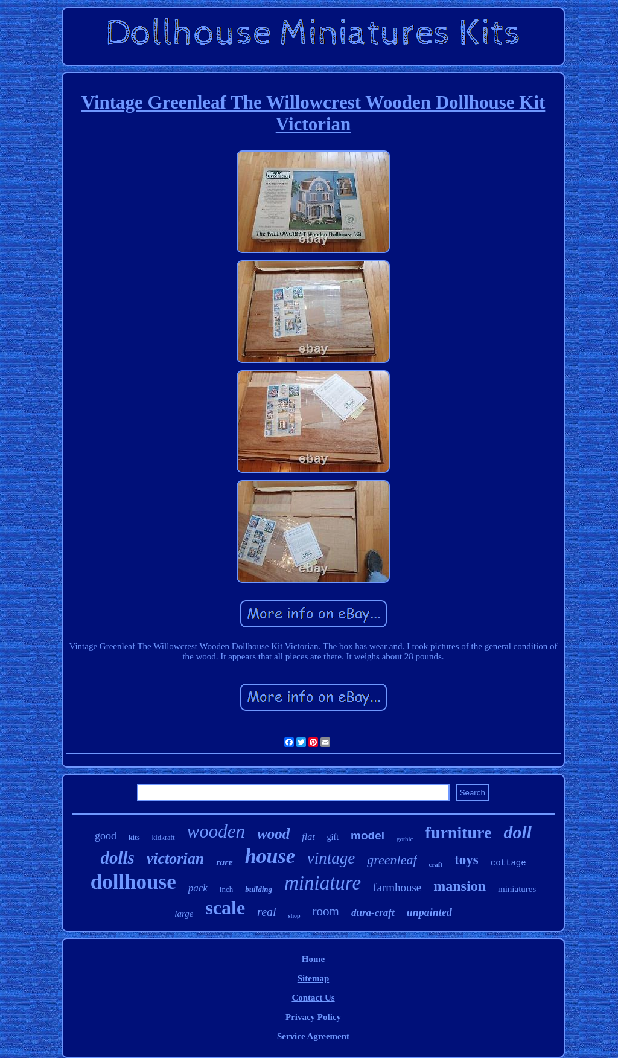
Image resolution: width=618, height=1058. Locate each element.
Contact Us (312, 997)
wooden (216, 831)
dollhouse (133, 882)
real (266, 912)
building (258, 889)
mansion (459, 886)
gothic (405, 838)
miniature (322, 883)
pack (198, 888)
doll (517, 832)
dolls (117, 857)
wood (273, 834)
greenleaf (391, 859)
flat (308, 837)
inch (226, 889)
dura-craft (373, 913)
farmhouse (397, 887)
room (326, 911)
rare (224, 862)
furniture (458, 832)
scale (225, 908)
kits (134, 837)
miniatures (517, 889)
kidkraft (163, 837)
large (183, 914)
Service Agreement (313, 1036)
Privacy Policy (313, 1017)
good (105, 836)
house (270, 856)
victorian (175, 858)
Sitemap (314, 978)
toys (466, 859)
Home (313, 959)
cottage (508, 863)
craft (436, 864)
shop (294, 915)
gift (333, 837)
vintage (331, 858)
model (367, 835)
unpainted (429, 912)
